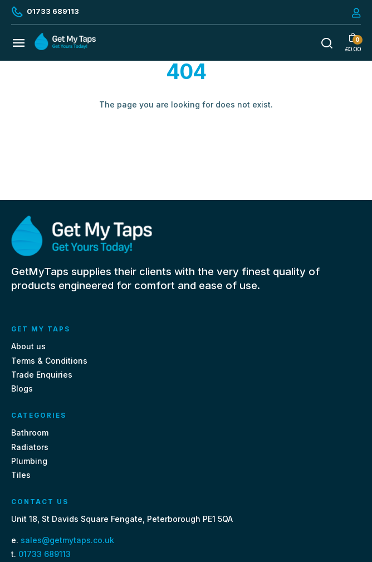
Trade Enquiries (41, 374)
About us (28, 346)
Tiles (21, 475)
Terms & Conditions (49, 360)
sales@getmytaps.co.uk (67, 540)
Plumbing (29, 461)
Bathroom (29, 432)
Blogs (22, 388)
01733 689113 (44, 554)
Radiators (29, 447)
